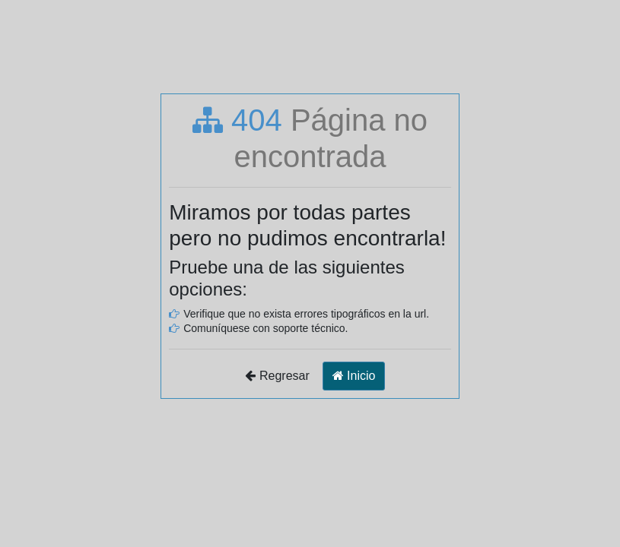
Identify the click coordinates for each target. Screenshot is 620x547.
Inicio (354, 375)
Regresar (277, 375)
